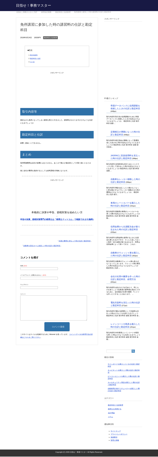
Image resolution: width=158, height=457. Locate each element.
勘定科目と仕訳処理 (50, 38)
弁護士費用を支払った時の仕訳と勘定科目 (75, 241)
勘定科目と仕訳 (35, 59)
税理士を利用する (114, 409)
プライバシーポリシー (119, 435)
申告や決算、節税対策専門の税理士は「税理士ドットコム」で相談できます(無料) (56, 220)
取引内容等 (34, 55)
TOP (26, 12)
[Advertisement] (57, 88)
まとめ (32, 62)
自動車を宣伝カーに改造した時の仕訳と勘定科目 (41, 246)
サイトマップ (116, 431)
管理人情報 (115, 441)
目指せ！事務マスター (35, 5)
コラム (110, 417)
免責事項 (114, 438)
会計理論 (111, 413)
